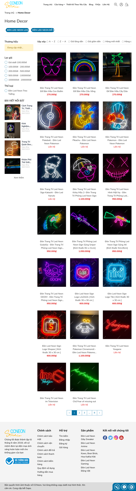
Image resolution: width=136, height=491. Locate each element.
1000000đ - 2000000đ (19, 79)
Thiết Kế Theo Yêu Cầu (76, 4)
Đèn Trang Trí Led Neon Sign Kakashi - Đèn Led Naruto (51, 192)
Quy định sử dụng (46, 468)
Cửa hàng (60, 5)
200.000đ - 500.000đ (19, 71)
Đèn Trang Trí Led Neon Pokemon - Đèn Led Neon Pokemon (117, 140)
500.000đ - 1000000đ (19, 75)
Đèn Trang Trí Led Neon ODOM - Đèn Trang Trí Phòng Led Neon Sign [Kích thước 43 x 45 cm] (51, 297)
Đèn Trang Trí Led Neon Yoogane (117, 347)
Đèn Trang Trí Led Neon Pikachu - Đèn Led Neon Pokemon (84, 140)
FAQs (97, 4)
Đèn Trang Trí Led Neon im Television (51, 400)
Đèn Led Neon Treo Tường (17, 92)
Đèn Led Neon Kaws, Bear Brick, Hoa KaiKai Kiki (89, 453)
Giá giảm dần (93, 41)
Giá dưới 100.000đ (17, 62)
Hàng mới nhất (111, 41)
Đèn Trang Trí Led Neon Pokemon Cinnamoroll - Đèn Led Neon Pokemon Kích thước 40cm (84, 349)
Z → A (61, 41)
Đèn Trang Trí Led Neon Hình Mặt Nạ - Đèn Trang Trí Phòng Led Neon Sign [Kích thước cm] (117, 192)
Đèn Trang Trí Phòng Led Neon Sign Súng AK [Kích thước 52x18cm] (117, 245)
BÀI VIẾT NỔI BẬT (14, 100)
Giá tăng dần (75, 41)
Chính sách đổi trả (46, 450)
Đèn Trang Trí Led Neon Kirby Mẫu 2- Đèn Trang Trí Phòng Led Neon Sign (84, 192)
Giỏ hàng (63, 447)
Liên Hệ (106, 4)
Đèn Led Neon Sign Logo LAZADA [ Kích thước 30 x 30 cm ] (84, 297)
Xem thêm (19, 177)
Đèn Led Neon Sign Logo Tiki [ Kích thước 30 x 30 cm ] (117, 297)
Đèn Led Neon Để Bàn (43, 30)
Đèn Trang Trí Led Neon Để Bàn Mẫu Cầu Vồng (84, 90)
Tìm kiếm (63, 436)
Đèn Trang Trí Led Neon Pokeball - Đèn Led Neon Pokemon (51, 140)
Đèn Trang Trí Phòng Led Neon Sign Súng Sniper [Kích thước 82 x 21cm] (84, 245)
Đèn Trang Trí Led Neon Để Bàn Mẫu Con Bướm (51, 90)
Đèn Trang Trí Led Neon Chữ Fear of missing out (84, 400)
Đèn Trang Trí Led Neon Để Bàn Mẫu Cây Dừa (117, 90)
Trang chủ (47, 4)
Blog (91, 4)
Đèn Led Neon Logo (18, 30)
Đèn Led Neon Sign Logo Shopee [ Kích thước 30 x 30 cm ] (51, 349)
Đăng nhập (64, 439)
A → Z (51, 41)
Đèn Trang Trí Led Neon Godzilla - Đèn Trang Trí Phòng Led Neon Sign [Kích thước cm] (51, 245)
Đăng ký (63, 443)
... (89, 412)
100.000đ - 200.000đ (19, 66)
